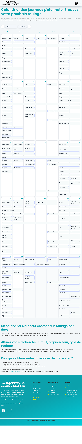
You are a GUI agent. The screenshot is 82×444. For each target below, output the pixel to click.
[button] (80, 3)
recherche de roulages (15, 371)
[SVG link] (11, 3)
